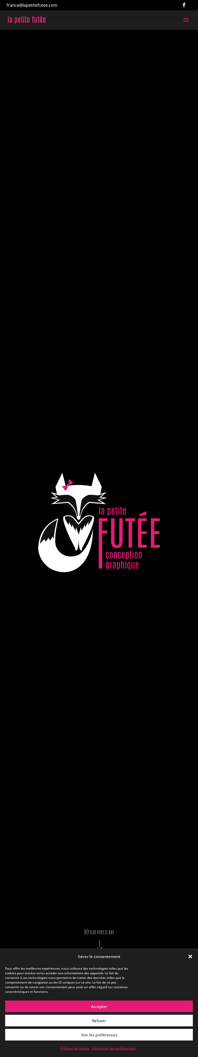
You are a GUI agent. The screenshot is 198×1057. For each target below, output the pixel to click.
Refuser (99, 1020)
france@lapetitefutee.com (31, 5)
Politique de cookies (74, 1048)
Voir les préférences (99, 1034)
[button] (190, 956)
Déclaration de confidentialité (114, 1048)
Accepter (99, 1006)
